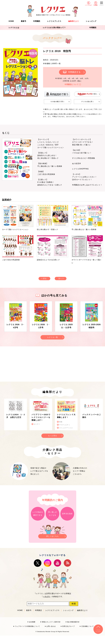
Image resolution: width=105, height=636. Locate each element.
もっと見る (52, 436)
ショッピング (91, 21)
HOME (11, 21)
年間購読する (74, 72)
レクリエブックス (54, 21)
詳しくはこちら (52, 535)
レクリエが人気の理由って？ (54, 27)
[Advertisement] (34, 364)
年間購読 (96, 5)
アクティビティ (64, 425)
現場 (60, 422)
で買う (87, 94)
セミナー (37, 424)
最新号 (23, 21)
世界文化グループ (68, 626)
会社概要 (32, 622)
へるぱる (46, 596)
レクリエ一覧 (52, 337)
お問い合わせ (51, 626)
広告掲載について (87, 626)
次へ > (61, 278)
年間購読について (72, 84)
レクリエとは (14, 27)
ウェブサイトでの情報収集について (27, 626)
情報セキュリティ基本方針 (51, 622)
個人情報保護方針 (73, 622)
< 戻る (44, 278)
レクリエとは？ (88, 5)
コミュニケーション (66, 428)
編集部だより (73, 21)
